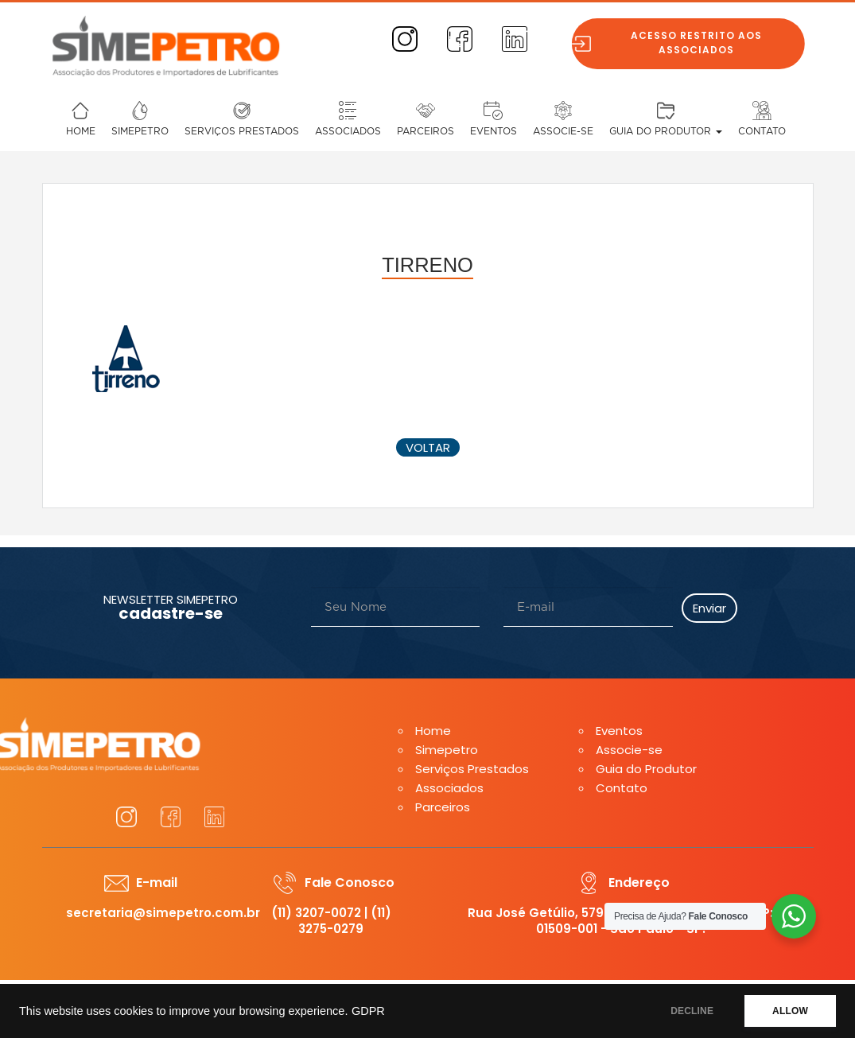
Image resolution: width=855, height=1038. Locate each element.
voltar (428, 447)
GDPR (368, 1011)
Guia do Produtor (665, 131)
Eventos (493, 131)
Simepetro (140, 131)
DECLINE (691, 1011)
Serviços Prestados (242, 131)
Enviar (709, 608)
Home (80, 131)
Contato (762, 131)
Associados (348, 131)
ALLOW (790, 1011)
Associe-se (563, 131)
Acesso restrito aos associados (702, 42)
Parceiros (425, 131)
